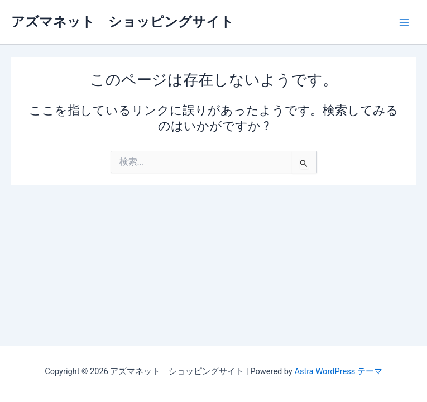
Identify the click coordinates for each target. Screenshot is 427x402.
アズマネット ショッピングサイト (122, 22)
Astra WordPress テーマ (338, 371)
